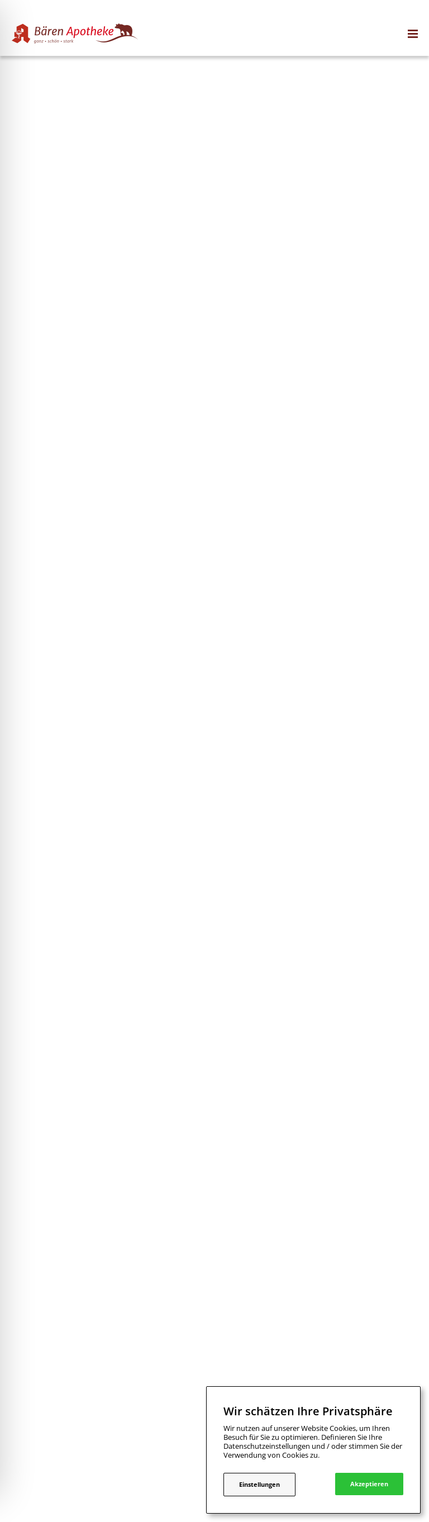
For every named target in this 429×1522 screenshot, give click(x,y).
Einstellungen (259, 1484)
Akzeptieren (369, 1484)
